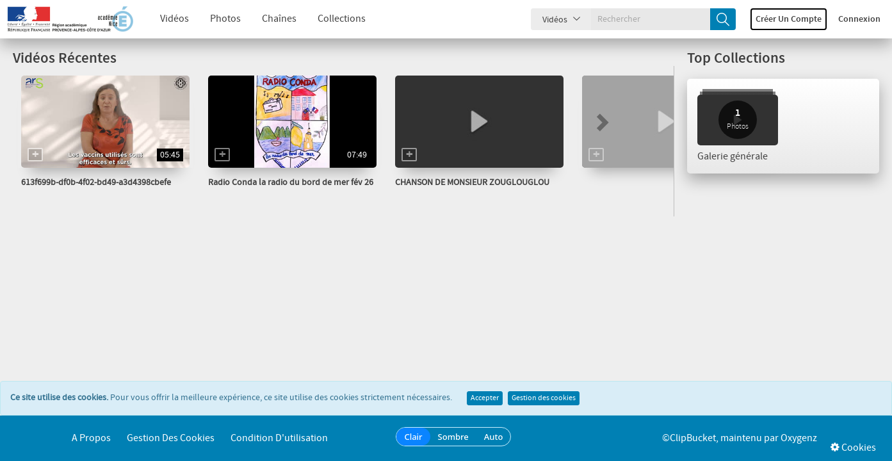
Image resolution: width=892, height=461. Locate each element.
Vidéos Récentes (65, 59)
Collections (332, 19)
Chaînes (269, 19)
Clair (413, 436)
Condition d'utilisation (279, 438)
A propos (91, 438)
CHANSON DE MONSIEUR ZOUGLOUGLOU (472, 182)
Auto (493, 436)
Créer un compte (789, 19)
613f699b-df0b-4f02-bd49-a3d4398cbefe (96, 182)
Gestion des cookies (544, 398)
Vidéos (164, 19)
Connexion (859, 19)
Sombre (453, 436)
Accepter (485, 398)
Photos (215, 19)
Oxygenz (799, 438)
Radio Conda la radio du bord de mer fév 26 (290, 182)
